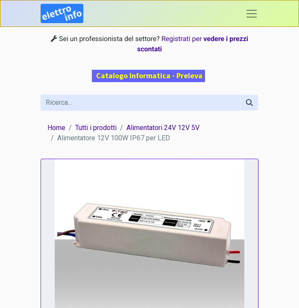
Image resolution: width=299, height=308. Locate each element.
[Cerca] (249, 103)
